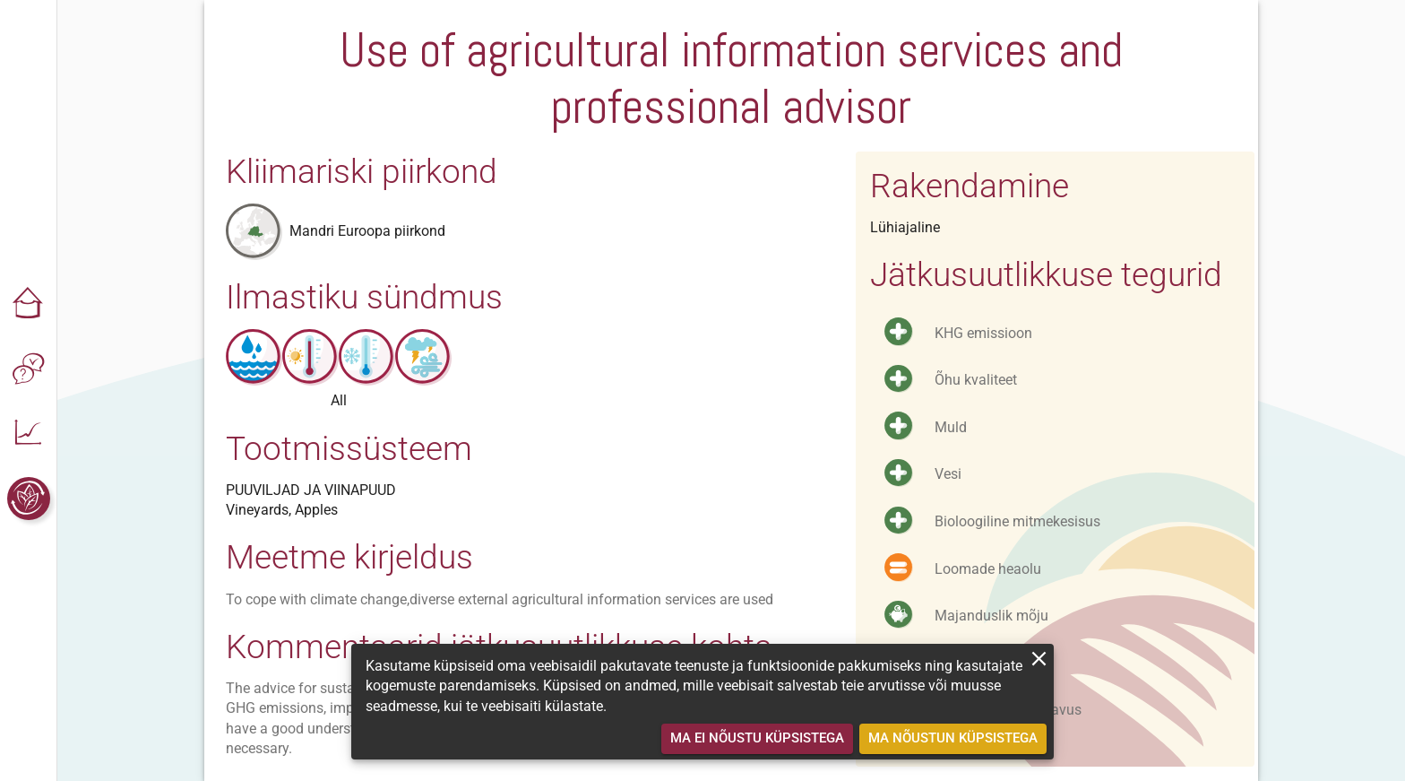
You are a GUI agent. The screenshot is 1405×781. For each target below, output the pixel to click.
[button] (28, 304)
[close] (1039, 658)
